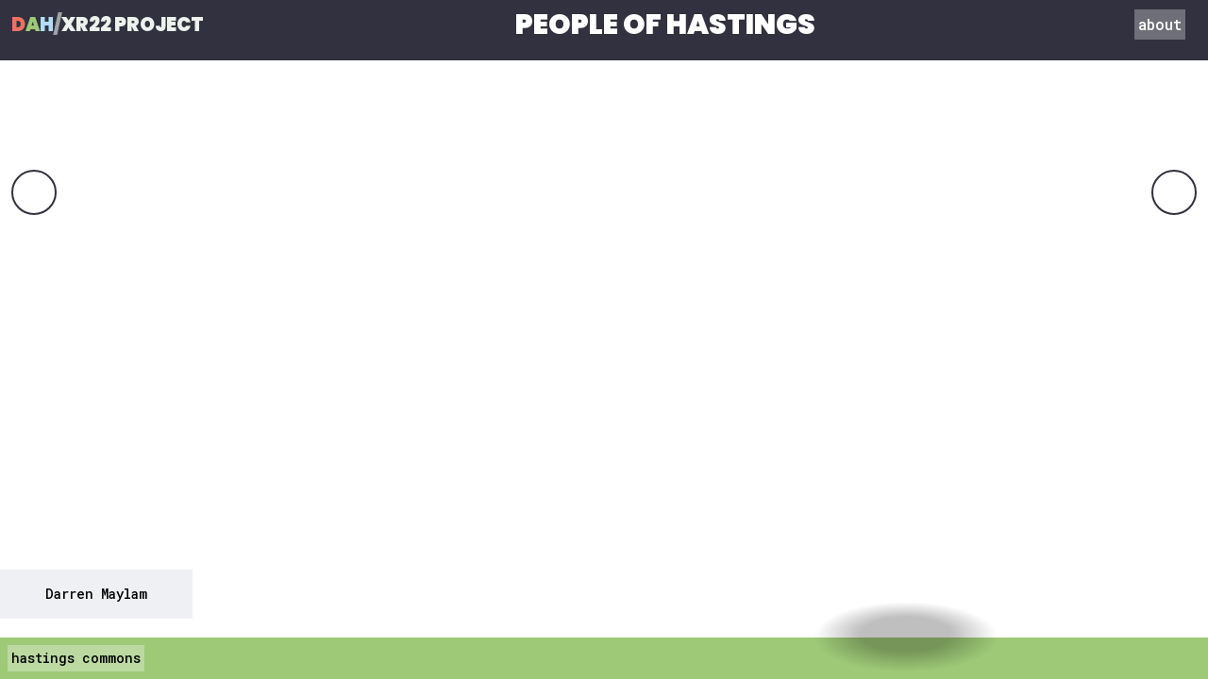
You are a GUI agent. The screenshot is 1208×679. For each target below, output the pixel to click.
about (1160, 24)
